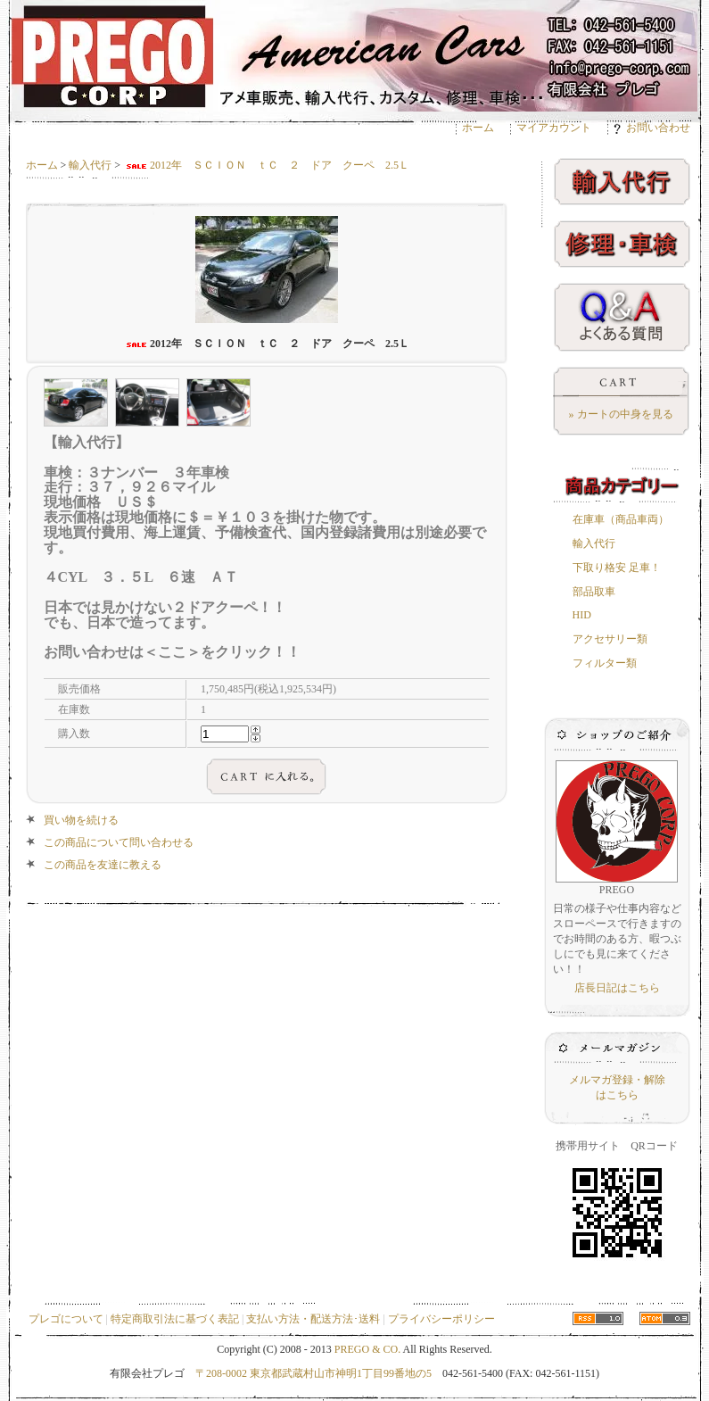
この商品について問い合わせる (119, 842)
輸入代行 (90, 165)
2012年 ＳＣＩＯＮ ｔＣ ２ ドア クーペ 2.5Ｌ (266, 165)
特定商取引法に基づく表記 (175, 1319)
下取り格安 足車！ (617, 567)
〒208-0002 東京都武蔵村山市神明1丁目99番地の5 (313, 1373)
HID (582, 615)
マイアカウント (553, 127)
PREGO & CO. (367, 1349)
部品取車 (594, 591)
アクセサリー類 (610, 639)
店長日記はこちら (617, 988)
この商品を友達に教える (102, 864)
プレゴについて (66, 1319)
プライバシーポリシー (441, 1319)
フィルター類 (605, 663)
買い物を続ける (81, 820)
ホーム (478, 127)
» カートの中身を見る (621, 414)
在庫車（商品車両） (621, 519)
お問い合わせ (652, 127)
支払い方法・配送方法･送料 (313, 1319)
